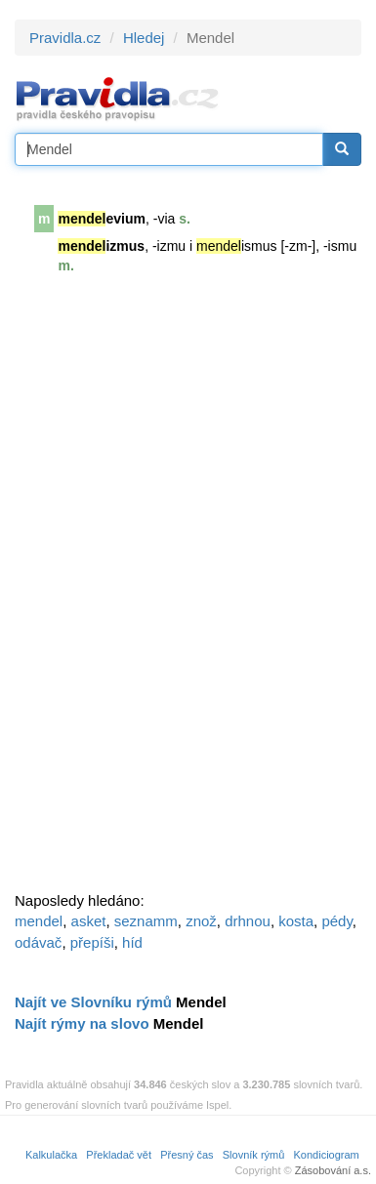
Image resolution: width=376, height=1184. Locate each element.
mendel (39, 921)
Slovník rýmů (254, 1155)
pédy (336, 921)
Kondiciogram (326, 1155)
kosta (295, 921)
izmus (101, 246)
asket (88, 921)
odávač (38, 942)
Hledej (144, 37)
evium (101, 218)
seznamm (146, 921)
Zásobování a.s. (333, 1170)
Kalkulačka (51, 1155)
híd (132, 942)
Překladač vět (118, 1155)
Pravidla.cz (65, 37)
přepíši (92, 942)
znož (201, 921)
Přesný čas (186, 1155)
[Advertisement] (161, 591)
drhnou (248, 921)
